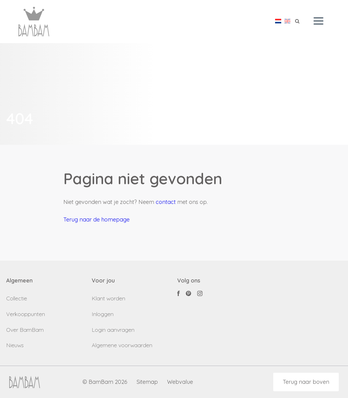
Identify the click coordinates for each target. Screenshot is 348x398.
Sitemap (147, 382)
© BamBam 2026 (104, 382)
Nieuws (15, 345)
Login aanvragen (113, 329)
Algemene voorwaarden (122, 345)
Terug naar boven (306, 381)
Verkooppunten (25, 314)
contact (166, 201)
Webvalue (180, 382)
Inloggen (103, 314)
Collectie (16, 298)
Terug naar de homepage (96, 219)
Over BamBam (25, 329)
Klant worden (108, 298)
